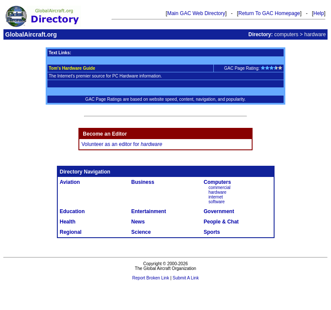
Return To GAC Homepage (269, 13)
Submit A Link (186, 278)
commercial (220, 187)
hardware (218, 192)
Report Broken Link (150, 278)
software (217, 201)
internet (216, 197)
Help (318, 13)
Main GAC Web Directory (196, 13)
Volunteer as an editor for (121, 144)
